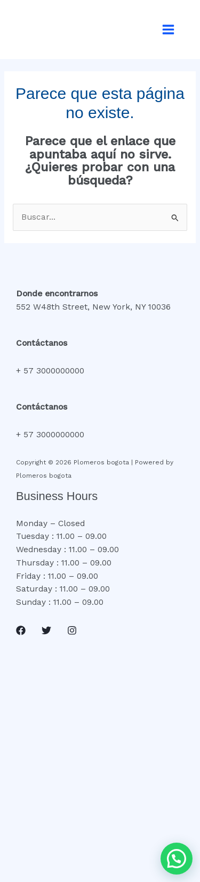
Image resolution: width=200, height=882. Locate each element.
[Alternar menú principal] (168, 29)
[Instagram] (72, 630)
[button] (177, 859)
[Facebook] (21, 630)
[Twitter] (46, 630)
